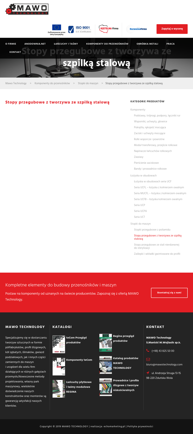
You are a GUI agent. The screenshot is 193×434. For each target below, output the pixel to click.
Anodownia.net (35, 44)
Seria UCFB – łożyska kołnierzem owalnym (158, 199)
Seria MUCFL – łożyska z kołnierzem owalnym (160, 193)
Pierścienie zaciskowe (146, 163)
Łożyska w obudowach (143, 176)
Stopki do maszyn (140, 224)
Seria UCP (139, 205)
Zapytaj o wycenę (172, 29)
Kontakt (15, 52)
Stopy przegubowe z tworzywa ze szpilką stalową (158, 237)
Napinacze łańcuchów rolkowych (153, 151)
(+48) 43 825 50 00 (163, 351)
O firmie (10, 44)
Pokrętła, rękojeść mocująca (150, 127)
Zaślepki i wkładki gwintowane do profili (157, 254)
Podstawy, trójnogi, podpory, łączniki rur (157, 116)
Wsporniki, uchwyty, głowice (150, 121)
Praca (171, 44)
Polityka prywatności (140, 427)
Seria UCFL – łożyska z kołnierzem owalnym (159, 187)
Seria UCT (139, 217)
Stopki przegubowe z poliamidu (152, 230)
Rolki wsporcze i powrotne (149, 139)
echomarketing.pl (114, 427)
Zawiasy (138, 157)
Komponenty (137, 110)
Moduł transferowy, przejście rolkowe (155, 145)
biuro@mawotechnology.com (164, 364)
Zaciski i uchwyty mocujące (149, 133)
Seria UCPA (140, 211)
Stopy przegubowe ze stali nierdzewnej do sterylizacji (156, 246)
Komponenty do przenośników (107, 44)
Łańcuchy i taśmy (66, 44)
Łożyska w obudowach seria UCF (153, 181)
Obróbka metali (147, 44)
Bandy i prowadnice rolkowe (150, 169)
